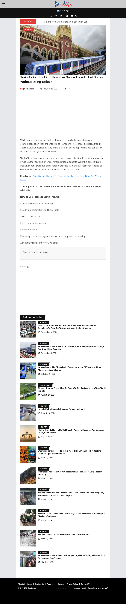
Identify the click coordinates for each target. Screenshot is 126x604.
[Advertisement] (63, 116)
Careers (61, 584)
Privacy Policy (72, 584)
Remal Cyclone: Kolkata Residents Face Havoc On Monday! (64, 534)
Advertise (50, 584)
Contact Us (39, 584)
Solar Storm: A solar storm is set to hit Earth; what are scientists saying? (80, 21)
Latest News (45, 385)
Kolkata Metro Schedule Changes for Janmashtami (61, 409)
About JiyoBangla (25, 584)
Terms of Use (86, 584)
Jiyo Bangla (27, 88)
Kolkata (28, 29)
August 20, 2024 (49, 88)
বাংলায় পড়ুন (63, 10)
